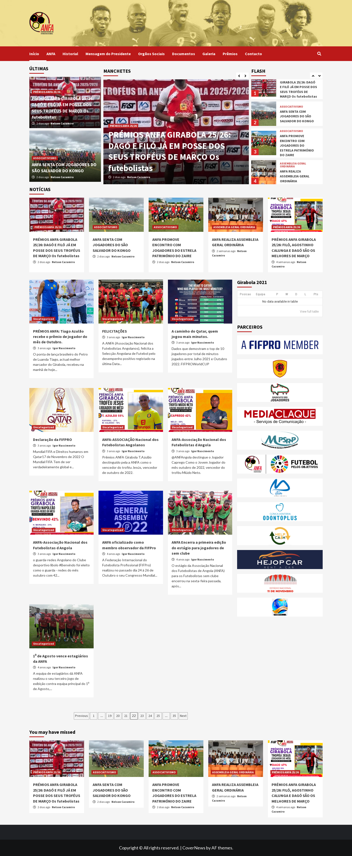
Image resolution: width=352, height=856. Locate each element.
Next (183, 715)
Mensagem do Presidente (108, 53)
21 (126, 715)
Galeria (208, 53)
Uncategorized (43, 319)
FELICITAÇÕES (114, 331)
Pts (316, 294)
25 (158, 715)
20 (118, 715)
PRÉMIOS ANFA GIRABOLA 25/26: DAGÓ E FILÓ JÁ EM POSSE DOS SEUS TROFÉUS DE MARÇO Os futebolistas (169, 151)
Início (34, 53)
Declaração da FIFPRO (52, 439)
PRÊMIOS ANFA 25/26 (123, 126)
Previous (81, 715)
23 (142, 715)
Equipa (260, 294)
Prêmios (230, 53)
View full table (309, 311)
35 (174, 715)
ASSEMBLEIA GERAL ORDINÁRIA (293, 165)
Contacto (253, 53)
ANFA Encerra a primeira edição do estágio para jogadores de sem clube (199, 548)
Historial (70, 53)
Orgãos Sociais (151, 53)
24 (150, 715)
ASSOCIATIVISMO (44, 158)
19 (109, 715)
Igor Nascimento (64, 348)
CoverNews (193, 847)
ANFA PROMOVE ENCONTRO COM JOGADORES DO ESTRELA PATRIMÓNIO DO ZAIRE (297, 145)
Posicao (245, 294)
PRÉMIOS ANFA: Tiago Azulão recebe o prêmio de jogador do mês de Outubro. (60, 337)
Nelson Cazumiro (138, 177)
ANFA (50, 53)
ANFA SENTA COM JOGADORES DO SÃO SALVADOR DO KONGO (297, 116)
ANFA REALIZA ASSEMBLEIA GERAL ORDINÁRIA (294, 176)
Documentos (183, 53)
